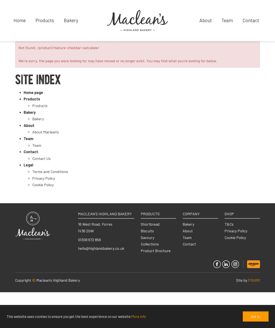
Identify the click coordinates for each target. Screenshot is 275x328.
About (205, 20)
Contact (251, 20)
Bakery (71, 20)
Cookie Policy (43, 184)
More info (138, 316)
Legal (28, 164)
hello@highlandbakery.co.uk (101, 248)
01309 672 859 (89, 239)
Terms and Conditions (50, 171)
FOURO (254, 280)
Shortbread (150, 224)
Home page (33, 92)
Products (44, 20)
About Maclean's (45, 132)
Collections (150, 244)
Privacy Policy (43, 178)
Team (227, 20)
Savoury (147, 237)
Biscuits (147, 230)
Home (20, 20)
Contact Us (41, 158)
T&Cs (229, 224)
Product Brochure (156, 250)
